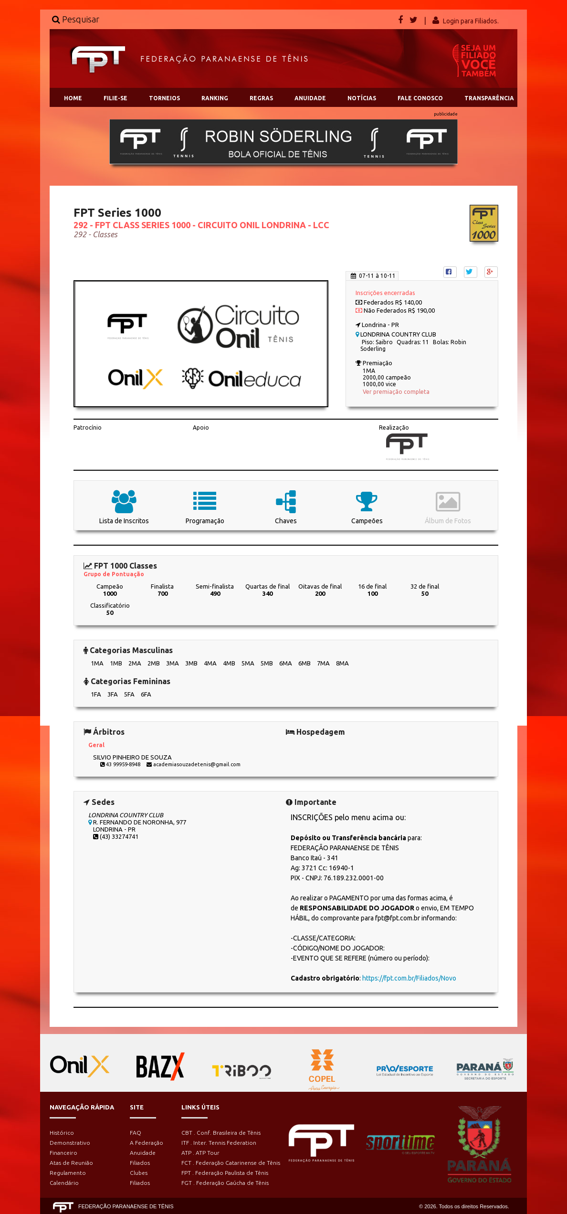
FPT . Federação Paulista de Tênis (224, 1173)
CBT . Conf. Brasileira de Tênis (221, 1133)
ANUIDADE (310, 98)
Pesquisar (75, 19)
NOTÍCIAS (361, 98)
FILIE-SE (115, 98)
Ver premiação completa (396, 392)
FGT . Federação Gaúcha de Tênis (225, 1183)
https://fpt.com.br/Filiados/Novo (409, 978)
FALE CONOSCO (420, 98)
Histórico (62, 1133)
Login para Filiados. (471, 21)
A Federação (146, 1143)
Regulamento (68, 1173)
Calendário (64, 1183)
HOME (73, 98)
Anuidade (143, 1153)
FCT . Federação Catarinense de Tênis (230, 1163)
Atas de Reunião (71, 1163)
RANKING (214, 98)
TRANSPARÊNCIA (489, 98)
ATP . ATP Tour (200, 1153)
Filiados (140, 1163)
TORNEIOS (164, 98)
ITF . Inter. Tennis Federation (218, 1143)
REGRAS (261, 98)
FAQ (135, 1133)
